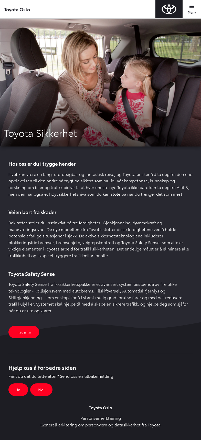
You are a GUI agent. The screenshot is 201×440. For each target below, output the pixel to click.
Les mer (23, 332)
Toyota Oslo (17, 9)
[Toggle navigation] (192, 9)
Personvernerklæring (100, 418)
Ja (18, 389)
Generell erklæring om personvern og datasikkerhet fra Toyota (100, 424)
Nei (41, 389)
